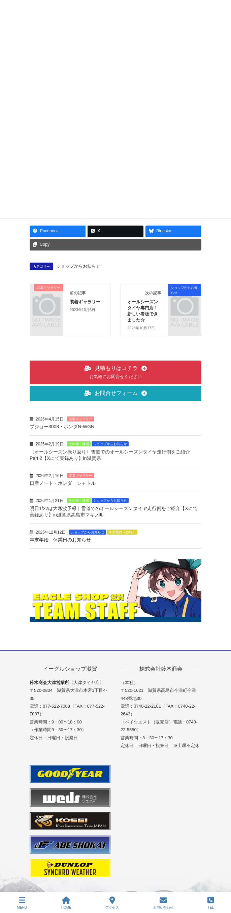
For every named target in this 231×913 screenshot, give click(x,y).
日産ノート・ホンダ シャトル (63, 483)
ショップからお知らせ (78, 266)
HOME (66, 903)
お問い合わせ (163, 903)
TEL (210, 903)
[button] (115, 372)
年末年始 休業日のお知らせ (60, 539)
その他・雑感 (79, 444)
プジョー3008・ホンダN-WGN (62, 426)
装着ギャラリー (85, 301)
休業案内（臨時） (122, 532)
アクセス (112, 903)
